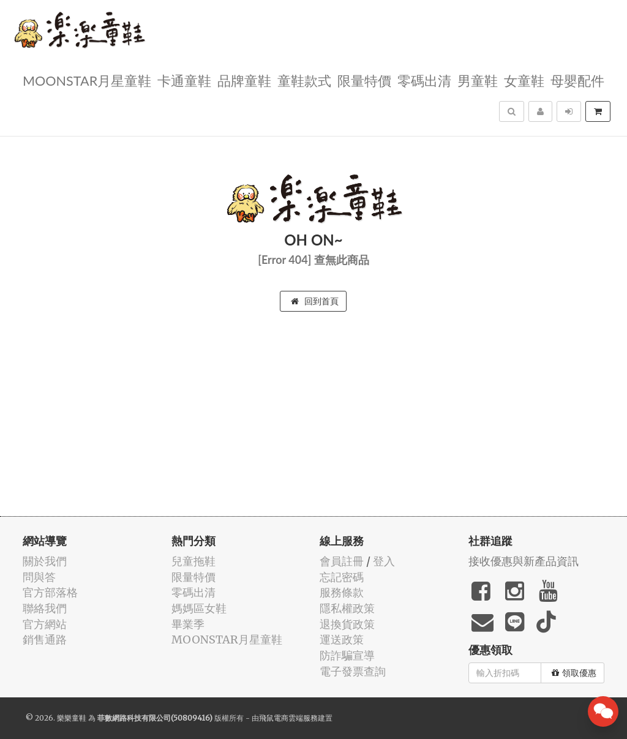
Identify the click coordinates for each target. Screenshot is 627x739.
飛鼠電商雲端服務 (288, 717)
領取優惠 (574, 672)
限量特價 (364, 80)
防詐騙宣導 (347, 655)
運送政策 (342, 639)
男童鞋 (477, 80)
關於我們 (45, 561)
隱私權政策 (347, 608)
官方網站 (45, 624)
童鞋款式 (304, 80)
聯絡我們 (45, 608)
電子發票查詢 (353, 671)
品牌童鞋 (244, 80)
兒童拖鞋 (193, 561)
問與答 (39, 577)
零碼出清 (424, 80)
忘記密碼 (342, 577)
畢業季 (188, 624)
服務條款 (342, 592)
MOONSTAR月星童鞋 (87, 80)
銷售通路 (45, 639)
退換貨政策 (347, 624)
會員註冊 (342, 561)
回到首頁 (315, 301)
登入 (384, 561)
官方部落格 (50, 592)
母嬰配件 (577, 80)
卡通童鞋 (184, 80)
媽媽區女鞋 (199, 608)
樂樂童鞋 (71, 717)
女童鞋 (524, 80)
